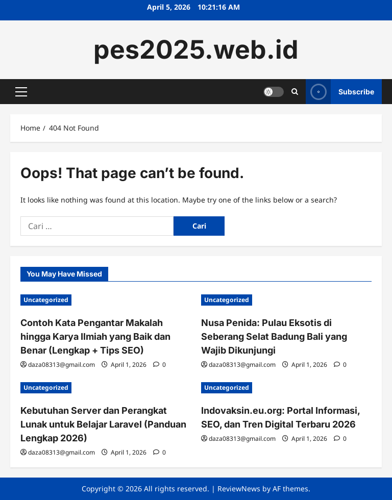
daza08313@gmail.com (61, 364)
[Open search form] (294, 92)
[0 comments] (159, 364)
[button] (21, 92)
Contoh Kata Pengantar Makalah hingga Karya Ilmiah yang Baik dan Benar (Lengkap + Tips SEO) (95, 336)
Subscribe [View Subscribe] (340, 91)
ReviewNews (238, 488)
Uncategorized (45, 299)
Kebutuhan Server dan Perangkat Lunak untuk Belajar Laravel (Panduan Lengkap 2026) (103, 424)
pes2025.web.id (196, 49)
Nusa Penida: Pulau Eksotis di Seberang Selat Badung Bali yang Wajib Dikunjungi (274, 336)
